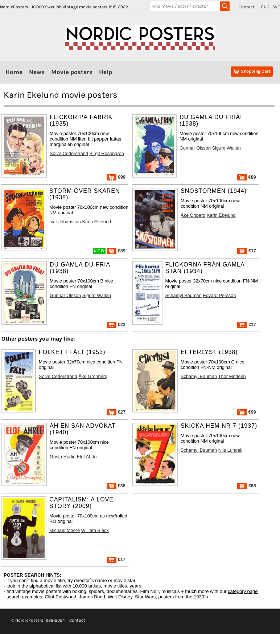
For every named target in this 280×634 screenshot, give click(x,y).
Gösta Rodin (62, 456)
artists (94, 586)
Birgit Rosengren (107, 153)
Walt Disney (120, 597)
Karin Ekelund (96, 221)
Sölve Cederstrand (69, 153)
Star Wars (145, 597)
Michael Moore (64, 530)
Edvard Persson (219, 295)
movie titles (115, 586)
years (135, 586)
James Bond (92, 597)
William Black (95, 530)
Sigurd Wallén (226, 148)
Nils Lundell (230, 450)
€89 (246, 177)
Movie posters (71, 72)
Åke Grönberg (92, 376)
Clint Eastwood (60, 597)
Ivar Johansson (65, 221)
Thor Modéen (232, 376)
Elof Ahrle (87, 456)
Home (13, 72)
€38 (116, 485)
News (37, 72)
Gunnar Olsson (195, 148)
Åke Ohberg (193, 215)
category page (243, 591)
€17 (246, 250)
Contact (247, 6)
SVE (276, 6)
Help (105, 72)
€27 (116, 412)
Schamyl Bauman (183, 295)
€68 (246, 485)
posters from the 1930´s (183, 597)
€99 (116, 177)
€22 (116, 324)
